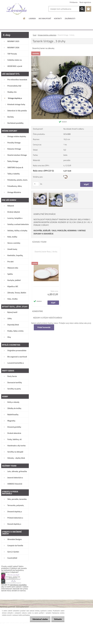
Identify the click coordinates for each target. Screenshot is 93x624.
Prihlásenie (74, 2)
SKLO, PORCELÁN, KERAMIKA (64, 230)
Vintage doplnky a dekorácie (47, 35)
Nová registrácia (85, 2)
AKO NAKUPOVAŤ (45, 18)
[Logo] (16, 9)
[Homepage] (24, 18)
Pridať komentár (44, 327)
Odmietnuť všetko (39, 619)
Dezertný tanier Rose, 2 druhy (46, 251)
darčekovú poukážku (18, 584)
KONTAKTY (58, 18)
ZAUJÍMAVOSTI (70, 18)
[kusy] (36, 184)
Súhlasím (57, 619)
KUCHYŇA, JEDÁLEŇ (42, 230)
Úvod (34, 35)
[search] (82, 9)
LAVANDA (32, 18)
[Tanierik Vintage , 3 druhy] (40, 193)
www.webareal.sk (22, 606)
